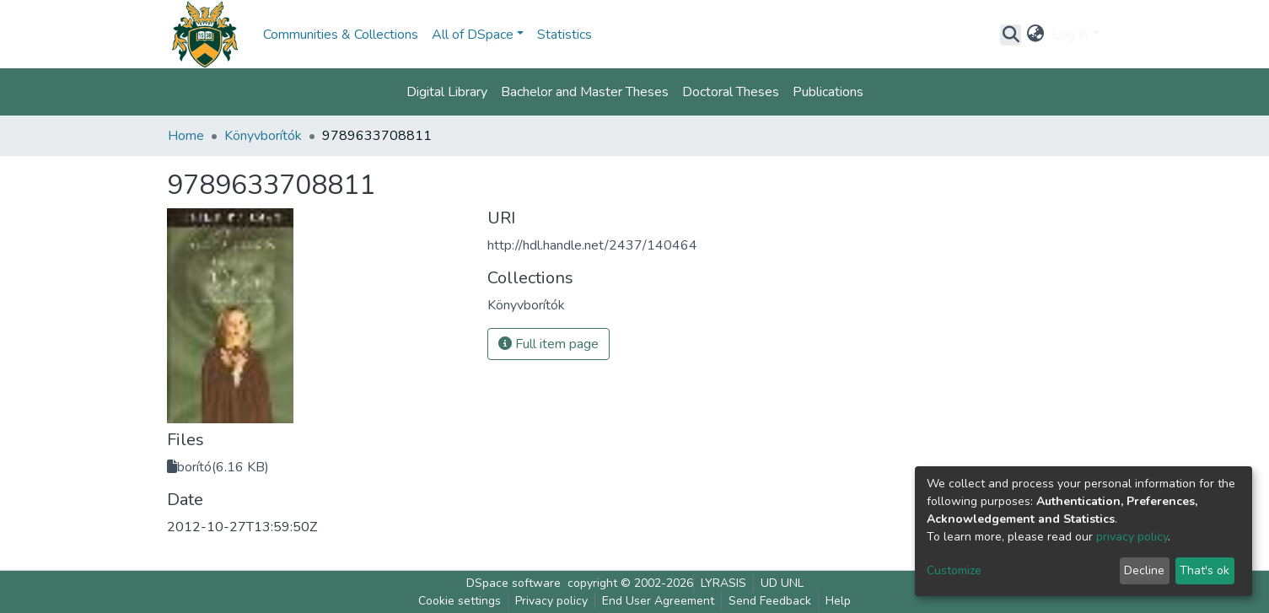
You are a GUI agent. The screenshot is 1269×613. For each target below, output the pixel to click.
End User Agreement (658, 601)
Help (838, 601)
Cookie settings (459, 601)
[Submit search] (1010, 34)
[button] (1035, 34)
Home (186, 135)
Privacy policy (551, 601)
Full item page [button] (548, 344)
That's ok (1204, 570)
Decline (1144, 570)
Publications (828, 92)
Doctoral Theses (730, 92)
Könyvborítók (263, 135)
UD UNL (782, 583)
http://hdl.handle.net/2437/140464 (592, 245)
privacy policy (1132, 537)
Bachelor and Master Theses (585, 92)
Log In (1070, 34)
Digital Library (446, 92)
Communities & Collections (340, 34)
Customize (954, 570)
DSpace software (513, 583)
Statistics (564, 34)
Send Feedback (770, 601)
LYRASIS (723, 583)
